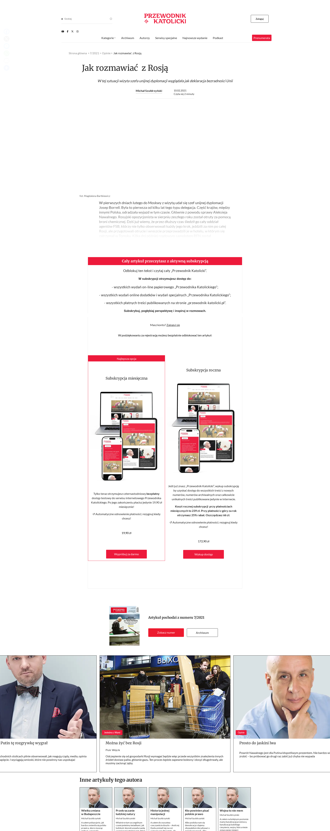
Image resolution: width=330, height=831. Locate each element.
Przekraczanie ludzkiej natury (125, 812)
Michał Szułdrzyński (149, 90)
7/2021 (199, 617)
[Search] (62, 18)
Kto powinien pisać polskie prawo (197, 812)
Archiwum (202, 632)
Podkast (218, 38)
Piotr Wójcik (113, 750)
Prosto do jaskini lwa (257, 743)
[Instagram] (78, 31)
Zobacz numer (166, 632)
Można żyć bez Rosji (123, 743)
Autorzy (145, 38)
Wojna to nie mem (231, 810)
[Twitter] (72, 31)
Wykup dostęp (203, 554)
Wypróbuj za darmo (126, 554)
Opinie (106, 53)
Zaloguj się (173, 325)
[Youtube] (62, 31)
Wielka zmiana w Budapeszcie (90, 812)
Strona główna (78, 53)
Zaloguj (260, 18)
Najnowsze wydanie (194, 38)
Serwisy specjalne (166, 38)
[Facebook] (67, 31)
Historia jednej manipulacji (159, 812)
